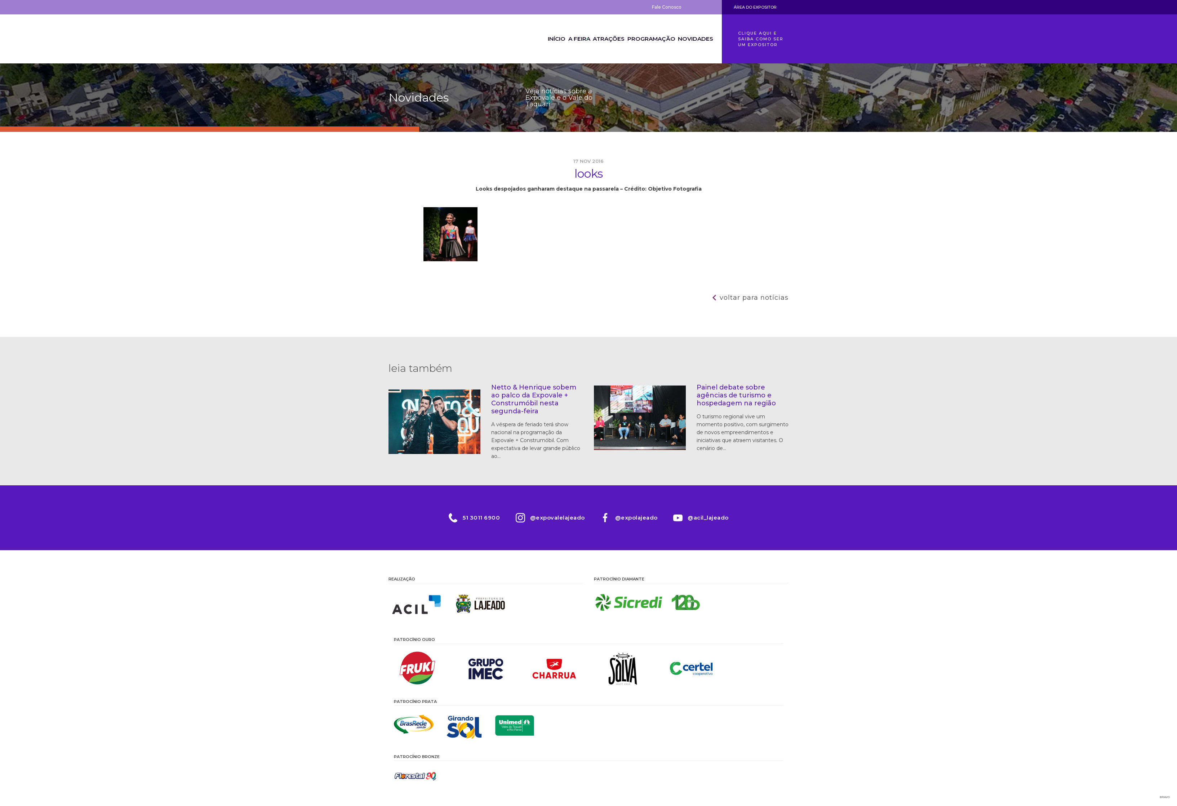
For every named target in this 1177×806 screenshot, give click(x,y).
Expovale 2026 (428, 38)
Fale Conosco (666, 7)
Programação (645, 39)
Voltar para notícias (754, 298)
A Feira (562, 39)
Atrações (599, 39)
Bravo (1165, 797)
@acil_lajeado (711, 517)
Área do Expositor (755, 7)
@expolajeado (637, 517)
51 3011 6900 (478, 517)
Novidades (693, 39)
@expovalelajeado (556, 517)
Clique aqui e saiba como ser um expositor (760, 39)
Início (532, 39)
